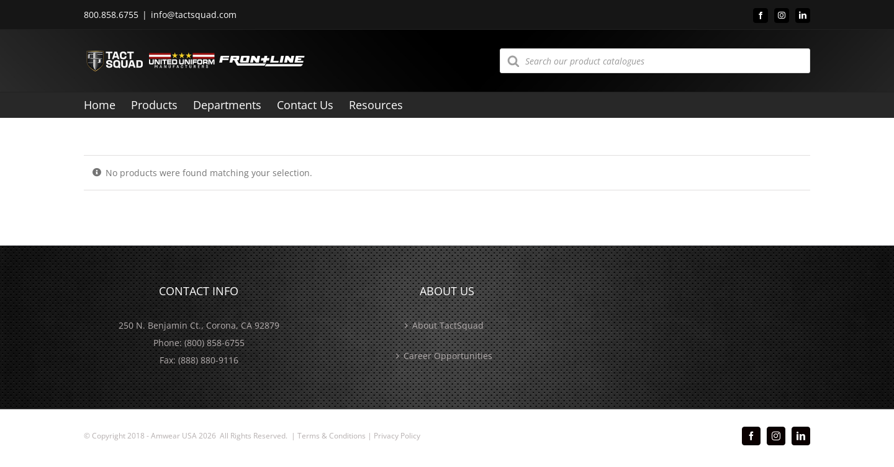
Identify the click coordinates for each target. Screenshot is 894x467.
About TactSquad (448, 325)
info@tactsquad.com (194, 14)
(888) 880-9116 (208, 360)
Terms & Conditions (331, 435)
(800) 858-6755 (214, 343)
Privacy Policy (397, 435)
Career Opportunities (448, 356)
